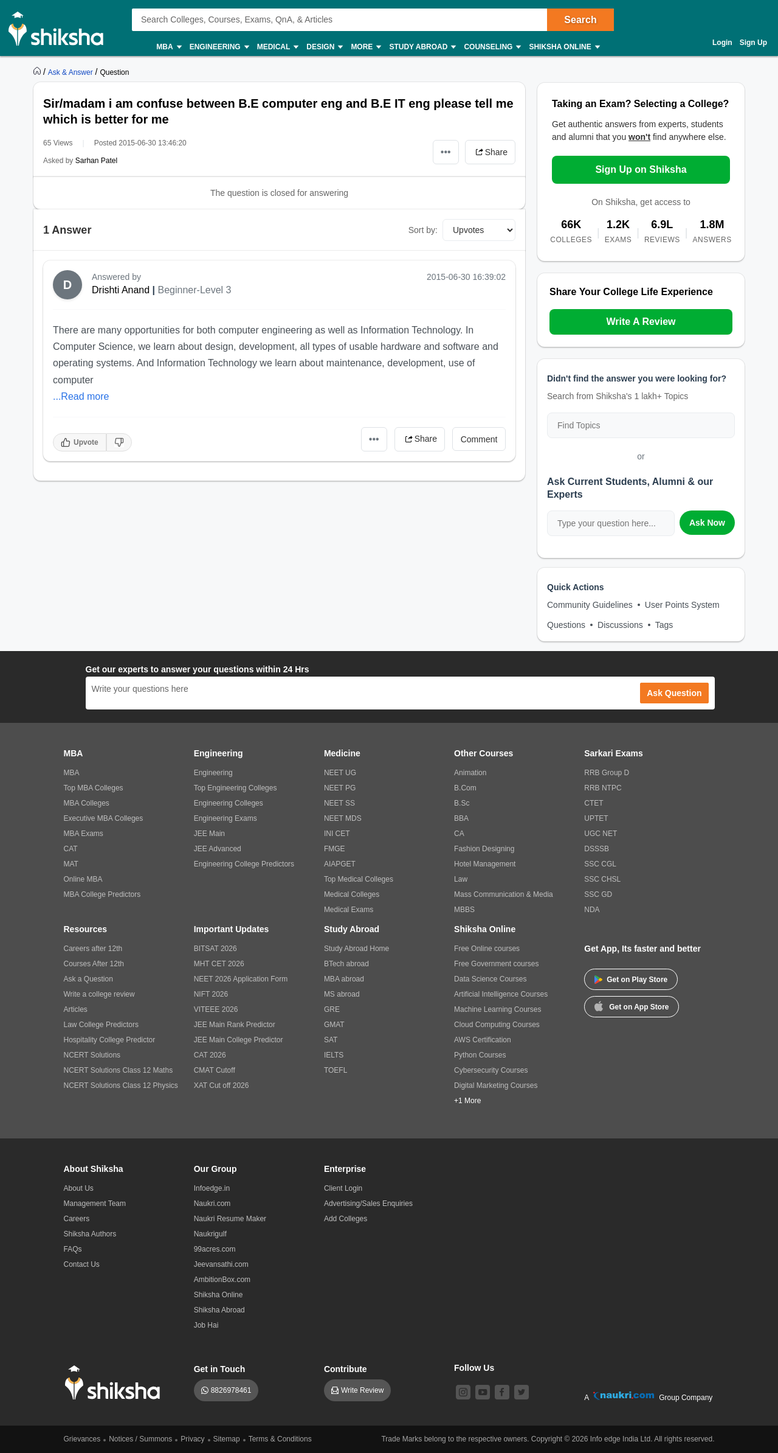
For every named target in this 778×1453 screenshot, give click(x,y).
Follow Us (474, 1368)
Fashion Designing (484, 849)
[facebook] (502, 1392)
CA (459, 833)
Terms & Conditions (280, 1439)
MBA (168, 47)
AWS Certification (482, 1040)
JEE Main (209, 833)
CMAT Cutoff (214, 1070)
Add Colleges (345, 1218)
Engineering (219, 47)
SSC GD (598, 894)
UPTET (596, 818)
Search (580, 20)
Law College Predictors (101, 1024)
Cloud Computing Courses (497, 1024)
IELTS (333, 1055)
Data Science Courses (490, 979)
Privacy (192, 1439)
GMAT (334, 1024)
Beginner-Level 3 (195, 290)
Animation (470, 772)
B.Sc (461, 803)
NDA (591, 909)
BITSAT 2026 (215, 948)
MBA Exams (83, 833)
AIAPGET (340, 864)
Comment (479, 439)
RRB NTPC (602, 788)
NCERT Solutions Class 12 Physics (121, 1085)
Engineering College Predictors (244, 864)
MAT (71, 864)
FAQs (73, 1249)
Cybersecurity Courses (491, 1070)
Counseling (492, 47)
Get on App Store (631, 1005)
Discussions (620, 625)
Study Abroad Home (356, 948)
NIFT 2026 (211, 994)
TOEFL (335, 1070)
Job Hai (206, 1325)
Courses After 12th (94, 964)
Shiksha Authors (90, 1234)
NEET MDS (343, 818)
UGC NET (600, 833)
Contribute (345, 1369)
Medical (277, 47)
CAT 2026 (210, 1055)
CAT (71, 849)
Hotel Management (484, 864)
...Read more (81, 396)
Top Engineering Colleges (235, 788)
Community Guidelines (590, 605)
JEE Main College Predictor (238, 1040)
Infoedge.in (212, 1188)
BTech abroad (346, 964)
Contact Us (82, 1264)
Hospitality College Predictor (110, 1040)
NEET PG (340, 788)
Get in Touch (220, 1369)
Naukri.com (212, 1203)
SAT (330, 1040)
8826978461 (231, 1390)
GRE (332, 1009)
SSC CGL (600, 864)
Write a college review (99, 994)
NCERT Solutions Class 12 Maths (118, 1070)
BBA (461, 818)
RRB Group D (606, 772)
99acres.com (215, 1249)
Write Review (362, 1390)
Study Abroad (422, 47)
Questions (566, 625)
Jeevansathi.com (221, 1264)
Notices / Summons (140, 1439)
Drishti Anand (121, 290)
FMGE (334, 849)
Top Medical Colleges (358, 879)
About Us (79, 1188)
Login (722, 42)
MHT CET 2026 (219, 964)
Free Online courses (487, 948)
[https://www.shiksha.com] (38, 72)
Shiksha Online (563, 47)
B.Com (465, 788)
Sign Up (753, 42)
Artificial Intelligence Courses (501, 994)
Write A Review (640, 321)
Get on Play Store (630, 979)
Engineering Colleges (228, 803)
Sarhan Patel (96, 160)
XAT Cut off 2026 (221, 1085)
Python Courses (480, 1055)
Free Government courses (496, 964)
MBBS (464, 909)
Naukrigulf (210, 1234)
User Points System (682, 605)
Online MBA (83, 879)
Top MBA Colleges (93, 788)
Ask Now (707, 523)
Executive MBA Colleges (103, 818)
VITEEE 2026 (216, 1009)
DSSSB (596, 849)
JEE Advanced (217, 849)
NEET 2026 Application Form (241, 979)
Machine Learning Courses (497, 1009)
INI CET (337, 833)
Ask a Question (88, 979)
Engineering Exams (225, 818)
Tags (664, 625)
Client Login (343, 1188)
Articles (76, 1009)
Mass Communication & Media (503, 894)
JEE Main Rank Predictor (234, 1024)
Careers (77, 1218)
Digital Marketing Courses (495, 1085)
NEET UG (340, 772)
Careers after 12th (93, 948)
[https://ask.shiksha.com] (71, 72)
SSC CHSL (602, 879)
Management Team (95, 1203)
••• (446, 152)
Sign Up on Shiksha (640, 169)
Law (460, 879)
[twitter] (521, 1392)
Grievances (82, 1439)
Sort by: (423, 230)
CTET (593, 803)
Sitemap (226, 1439)
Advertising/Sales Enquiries (368, 1203)
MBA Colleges (86, 803)
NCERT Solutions (92, 1055)
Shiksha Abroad (219, 1310)
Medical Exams (348, 909)
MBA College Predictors (102, 894)
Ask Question (674, 693)
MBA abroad (344, 979)
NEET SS (339, 803)
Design (324, 47)
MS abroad (342, 994)
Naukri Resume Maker (230, 1218)
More (365, 47)
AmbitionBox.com (222, 1279)
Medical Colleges (351, 894)
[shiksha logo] (116, 1382)
